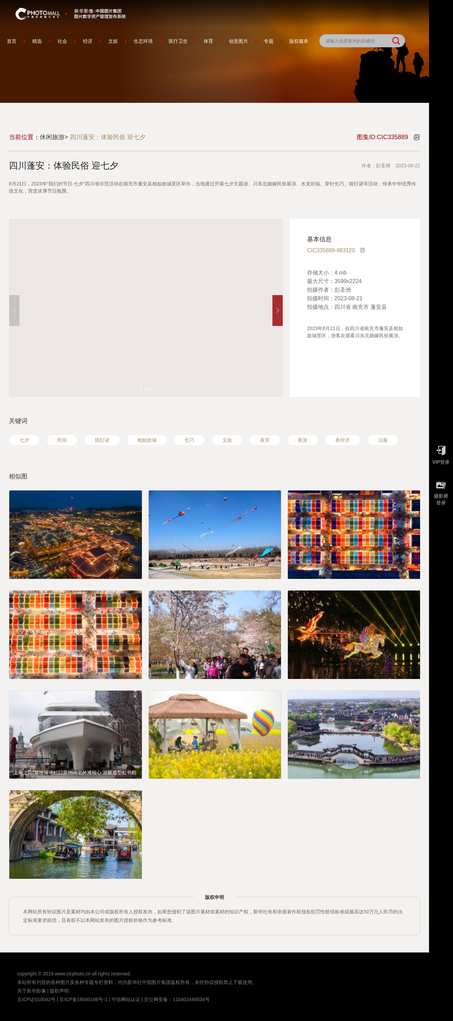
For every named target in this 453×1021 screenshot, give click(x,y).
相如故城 (147, 440)
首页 (11, 41)
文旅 (227, 440)
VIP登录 (441, 453)
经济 (88, 41)
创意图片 (238, 41)
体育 (208, 41)
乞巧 (189, 440)
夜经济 (342, 440)
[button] (277, 310)
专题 (268, 41)
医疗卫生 (178, 41)
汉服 (383, 440)
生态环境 (143, 41)
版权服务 (298, 41)
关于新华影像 (31, 991)
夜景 (265, 440)
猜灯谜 (102, 440)
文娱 (113, 41)
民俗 (62, 440)
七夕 (24, 440)
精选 (37, 41)
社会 (62, 41)
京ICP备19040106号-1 (83, 999)
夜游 (302, 440)
